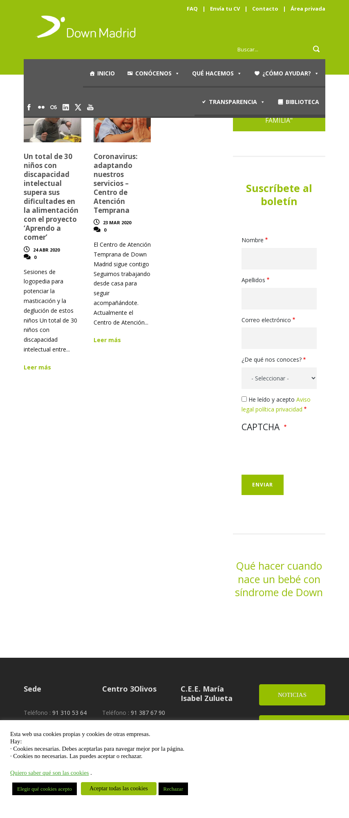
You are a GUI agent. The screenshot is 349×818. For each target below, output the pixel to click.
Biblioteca (302, 102)
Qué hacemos (217, 73)
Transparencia (237, 102)
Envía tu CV (225, 8)
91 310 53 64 (69, 712)
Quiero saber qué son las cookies (49, 772)
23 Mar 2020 (117, 222)
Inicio (106, 73)
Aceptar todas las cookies (118, 788)
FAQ (192, 8)
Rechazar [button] (173, 789)
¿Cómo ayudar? (290, 73)
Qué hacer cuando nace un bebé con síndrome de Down (279, 579)
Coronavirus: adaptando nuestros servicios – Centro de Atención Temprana (116, 183)
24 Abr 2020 (46, 250)
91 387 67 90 (148, 712)
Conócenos (157, 73)
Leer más (37, 367)
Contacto (265, 8)
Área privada (308, 8)
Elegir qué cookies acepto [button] (44, 789)
